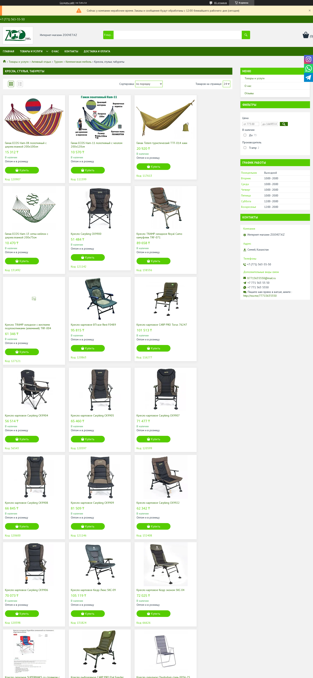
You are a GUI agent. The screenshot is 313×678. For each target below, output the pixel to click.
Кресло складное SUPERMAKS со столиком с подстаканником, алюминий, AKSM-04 (145, 506)
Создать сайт (67, 2)
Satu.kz (174, 670)
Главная (8, 51)
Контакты (71, 51)
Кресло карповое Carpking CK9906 (201, 415)
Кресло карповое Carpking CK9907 (201, 324)
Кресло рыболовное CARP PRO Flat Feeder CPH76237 (201, 504)
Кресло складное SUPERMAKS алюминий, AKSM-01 (81, 599)
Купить (24, 170)
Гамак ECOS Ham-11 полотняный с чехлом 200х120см (84, 144)
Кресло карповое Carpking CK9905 (143, 324)
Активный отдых (41, 61)
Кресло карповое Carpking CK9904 (84, 324)
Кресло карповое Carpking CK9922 (143, 415)
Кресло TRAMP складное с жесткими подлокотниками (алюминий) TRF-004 (145, 235)
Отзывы (249, 93)
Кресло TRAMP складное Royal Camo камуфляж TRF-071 (86, 235)
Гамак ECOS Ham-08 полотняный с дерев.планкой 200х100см (26, 144)
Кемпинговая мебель (78, 61)
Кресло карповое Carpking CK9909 (84, 415)
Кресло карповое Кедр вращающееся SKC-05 (145, 599)
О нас (55, 51)
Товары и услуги (31, 51)
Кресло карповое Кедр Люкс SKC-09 (27, 503)
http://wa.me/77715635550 (260, 295)
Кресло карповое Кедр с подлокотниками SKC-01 (195, 599)
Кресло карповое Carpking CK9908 (26, 415)
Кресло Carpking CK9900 (20, 234)
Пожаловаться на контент (174, 674)
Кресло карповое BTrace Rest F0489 (202, 234)
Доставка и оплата (97, 51)
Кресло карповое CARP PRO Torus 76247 (26, 326)
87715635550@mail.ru (261, 278)
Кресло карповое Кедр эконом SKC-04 (87, 503)
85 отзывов (220, 2)
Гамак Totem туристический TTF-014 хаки (144, 144)
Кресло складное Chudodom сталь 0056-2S (30, 599)
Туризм (58, 61)
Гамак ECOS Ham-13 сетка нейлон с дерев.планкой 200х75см (201, 144)
